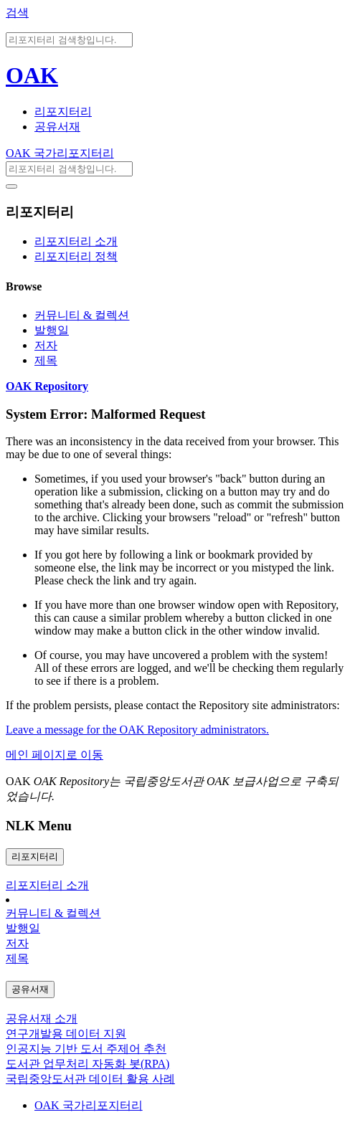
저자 (45, 345)
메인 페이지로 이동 (54, 755)
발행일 (51, 330)
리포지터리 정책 (76, 256)
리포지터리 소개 (76, 241)
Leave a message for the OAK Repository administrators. (137, 729)
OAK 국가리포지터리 (60, 153)
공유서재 (57, 126)
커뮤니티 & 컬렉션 (81, 315)
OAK (32, 75)
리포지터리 (63, 111)
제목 (45, 360)
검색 (17, 12)
